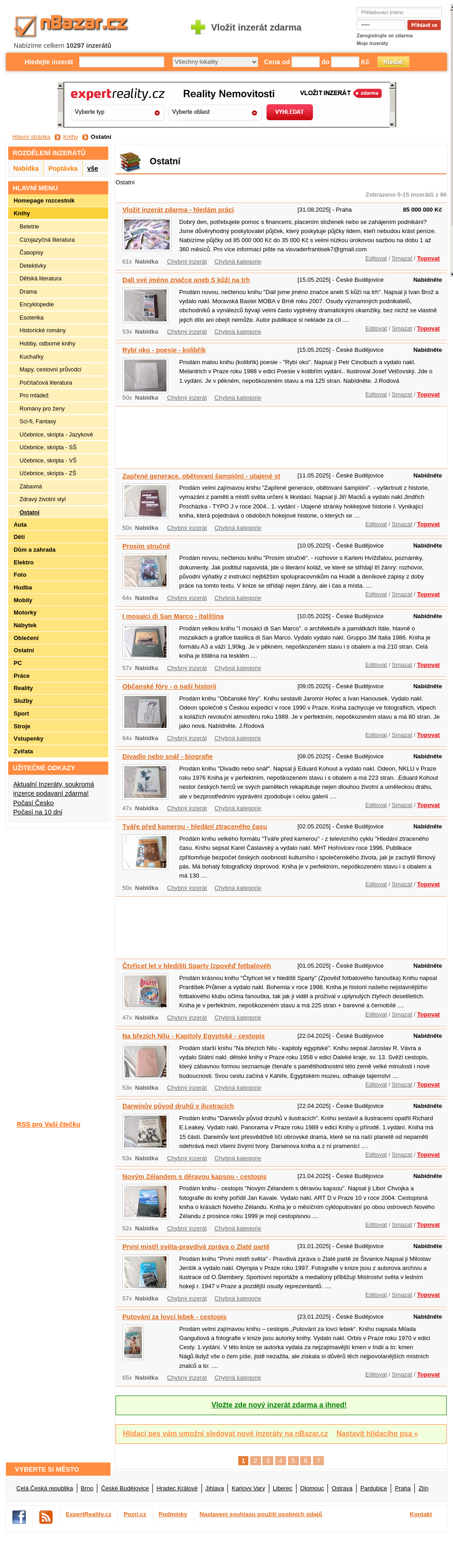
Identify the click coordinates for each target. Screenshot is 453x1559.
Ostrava (342, 1488)
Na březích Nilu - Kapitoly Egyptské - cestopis (193, 1036)
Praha (403, 1488)
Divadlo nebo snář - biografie (167, 756)
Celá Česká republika (44, 1488)
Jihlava (215, 1488)
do (326, 62)
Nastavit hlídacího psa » (377, 1433)
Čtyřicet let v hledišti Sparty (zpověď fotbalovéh (196, 966)
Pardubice (373, 1488)
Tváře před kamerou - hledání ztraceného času (194, 826)
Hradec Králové (176, 1488)
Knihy (70, 136)
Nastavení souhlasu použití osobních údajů (261, 1514)
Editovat (376, 258)
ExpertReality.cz (88, 1514)
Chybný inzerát (186, 261)
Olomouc (312, 1488)
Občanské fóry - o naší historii (169, 686)
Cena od (277, 62)
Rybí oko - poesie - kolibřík (164, 350)
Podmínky (173, 1514)
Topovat (428, 258)
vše (92, 168)
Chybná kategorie (238, 261)
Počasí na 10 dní (37, 812)
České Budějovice (125, 1488)
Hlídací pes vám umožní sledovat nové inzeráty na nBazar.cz (225, 1433)
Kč (365, 62)
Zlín (423, 1488)
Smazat (402, 258)
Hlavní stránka (31, 136)
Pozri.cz (135, 1514)
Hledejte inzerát (49, 62)
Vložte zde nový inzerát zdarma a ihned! (279, 1405)
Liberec (282, 1488)
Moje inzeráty (372, 43)
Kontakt (421, 1514)
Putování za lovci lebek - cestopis (174, 1316)
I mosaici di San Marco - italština (173, 616)
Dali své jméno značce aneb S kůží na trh (186, 280)
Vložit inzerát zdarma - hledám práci (178, 209)
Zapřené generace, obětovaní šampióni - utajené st (201, 476)
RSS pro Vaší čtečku (48, 1124)
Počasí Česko (33, 803)
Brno (87, 1488)
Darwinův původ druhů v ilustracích (178, 1106)
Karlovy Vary (248, 1488)
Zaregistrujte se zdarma (385, 35)
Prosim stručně (146, 546)
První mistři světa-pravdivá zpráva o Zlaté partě (196, 1246)
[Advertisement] (143, 436)
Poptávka (62, 168)
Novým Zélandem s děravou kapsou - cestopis (194, 1176)
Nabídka (26, 168)
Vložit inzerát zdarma (256, 27)
